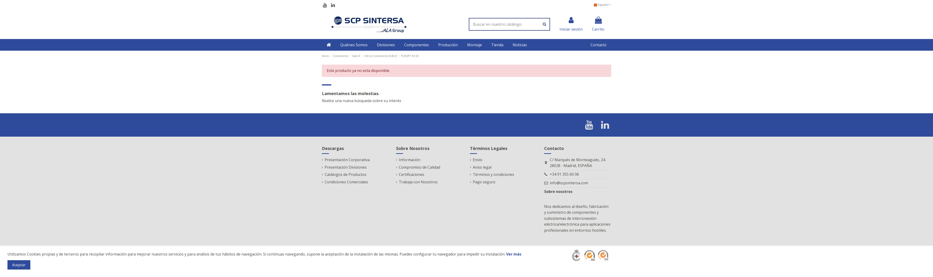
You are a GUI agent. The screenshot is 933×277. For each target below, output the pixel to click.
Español (602, 5)
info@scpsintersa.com (569, 182)
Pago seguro (484, 182)
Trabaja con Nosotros (418, 182)
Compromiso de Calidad (419, 167)
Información (409, 159)
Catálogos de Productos (345, 174)
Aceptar (19, 264)
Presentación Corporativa (347, 159)
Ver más (513, 254)
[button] (354, 45)
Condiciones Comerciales (346, 182)
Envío (477, 159)
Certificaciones (411, 174)
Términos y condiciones (493, 174)
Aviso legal (482, 167)
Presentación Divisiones (346, 167)
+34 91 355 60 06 (564, 174)
